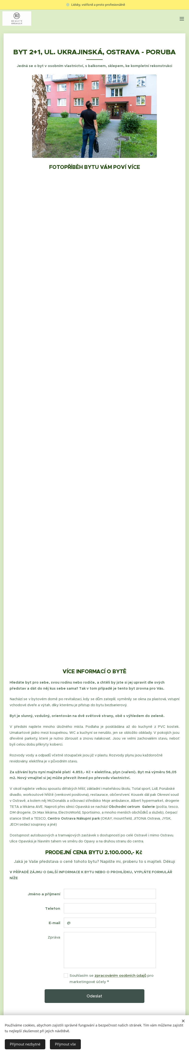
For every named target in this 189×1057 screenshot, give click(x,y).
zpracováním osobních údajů (120, 975)
